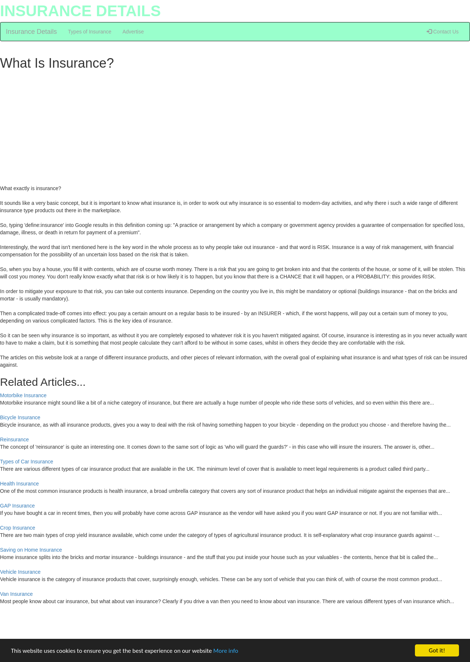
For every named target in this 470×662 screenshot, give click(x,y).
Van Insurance (16, 594)
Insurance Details (31, 31)
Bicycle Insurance (20, 417)
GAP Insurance (17, 506)
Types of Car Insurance (26, 462)
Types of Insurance (89, 32)
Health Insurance (19, 484)
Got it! (437, 650)
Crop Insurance (17, 528)
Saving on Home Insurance (31, 550)
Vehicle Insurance (20, 572)
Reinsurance (14, 439)
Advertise (133, 32)
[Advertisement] (220, 125)
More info (225, 651)
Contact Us (443, 32)
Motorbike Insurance (23, 395)
